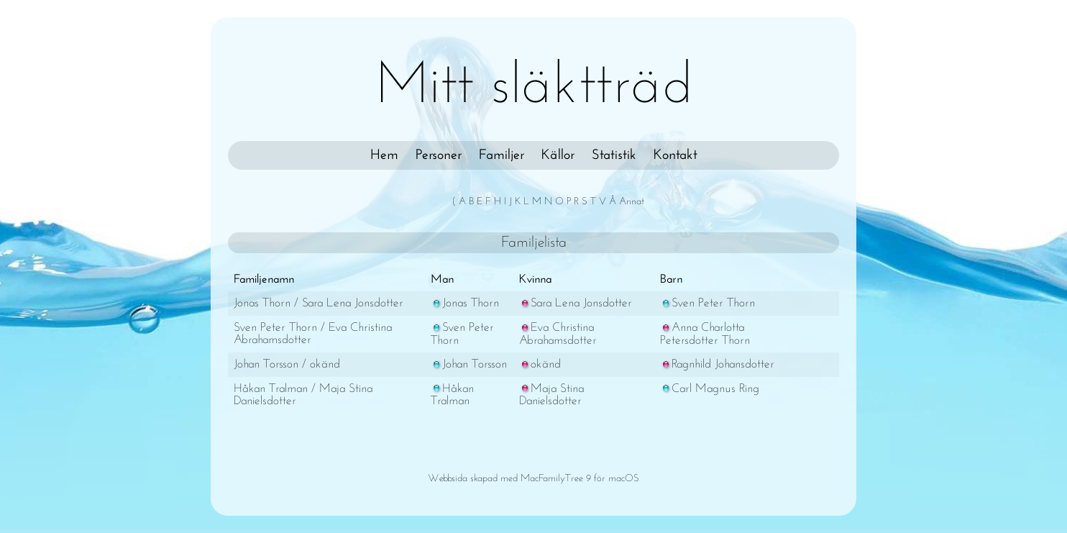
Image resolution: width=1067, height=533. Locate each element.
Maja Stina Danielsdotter (551, 395)
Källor (557, 155)
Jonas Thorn (465, 303)
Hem (384, 155)
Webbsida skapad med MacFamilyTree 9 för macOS (533, 478)
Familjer (501, 155)
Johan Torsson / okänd (287, 364)
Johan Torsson (469, 364)
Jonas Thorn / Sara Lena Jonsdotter (318, 303)
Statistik (614, 155)
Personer (439, 155)
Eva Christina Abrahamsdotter (558, 334)
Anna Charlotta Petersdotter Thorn (705, 334)
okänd (540, 364)
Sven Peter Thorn (707, 303)
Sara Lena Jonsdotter (575, 303)
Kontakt (675, 155)
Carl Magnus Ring (709, 389)
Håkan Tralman (452, 395)
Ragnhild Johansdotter (717, 364)
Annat (631, 201)
